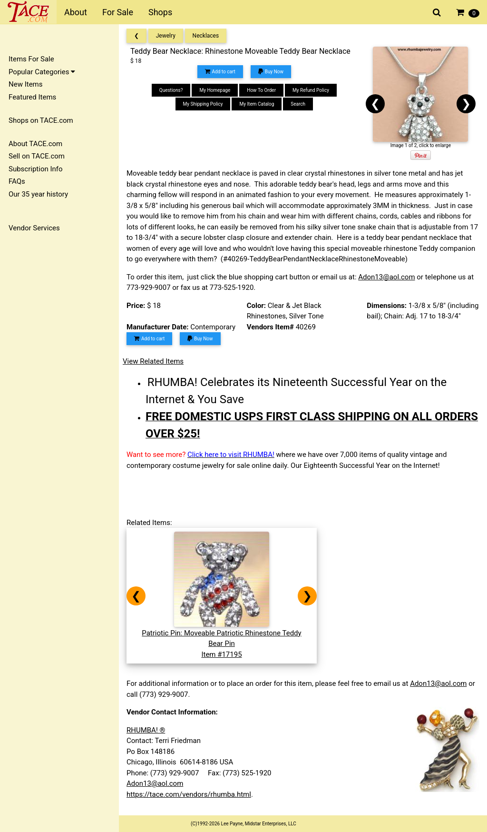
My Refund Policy (310, 90)
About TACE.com (35, 143)
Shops (160, 12)
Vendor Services (34, 228)
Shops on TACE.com (41, 120)
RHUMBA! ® (146, 730)
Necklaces (206, 35)
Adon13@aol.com (386, 277)
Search (298, 104)
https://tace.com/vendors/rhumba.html (189, 794)
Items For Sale (31, 59)
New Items (25, 84)
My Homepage (214, 90)
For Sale (117, 12)
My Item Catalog (256, 104)
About (75, 12)
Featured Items (32, 97)
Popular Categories (42, 72)
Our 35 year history (38, 194)
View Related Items (153, 361)
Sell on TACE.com (37, 156)
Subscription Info (36, 169)
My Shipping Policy (203, 104)
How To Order (261, 90)
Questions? (171, 90)
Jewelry (165, 35)
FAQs (17, 181)
